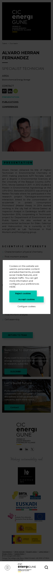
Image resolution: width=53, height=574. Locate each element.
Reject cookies (23, 293)
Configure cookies (26, 306)
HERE (12, 286)
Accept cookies (26, 299)
